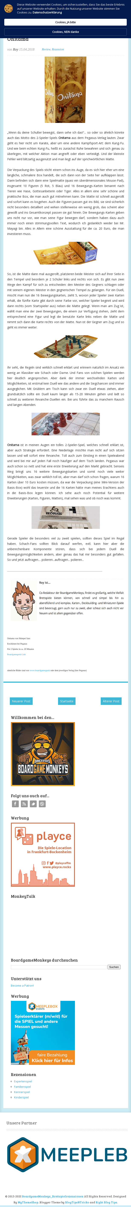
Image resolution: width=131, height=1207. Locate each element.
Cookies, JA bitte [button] (64, 40)
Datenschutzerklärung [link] (35, 72)
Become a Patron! (22, 985)
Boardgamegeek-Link (16, 654)
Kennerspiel (22, 1092)
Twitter (33, 803)
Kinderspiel (21, 1097)
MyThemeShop (28, 1202)
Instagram (42, 803)
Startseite (66, 701)
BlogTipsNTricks (77, 1202)
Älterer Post (111, 701)
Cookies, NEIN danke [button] (100, 40)
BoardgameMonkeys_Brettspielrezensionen (52, 1196)
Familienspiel (22, 1087)
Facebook (15, 803)
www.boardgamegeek (40, 670)
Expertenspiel (23, 1081)
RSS (24, 803)
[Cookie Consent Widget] (65, 40)
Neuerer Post (21, 701)
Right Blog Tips (106, 1202)
